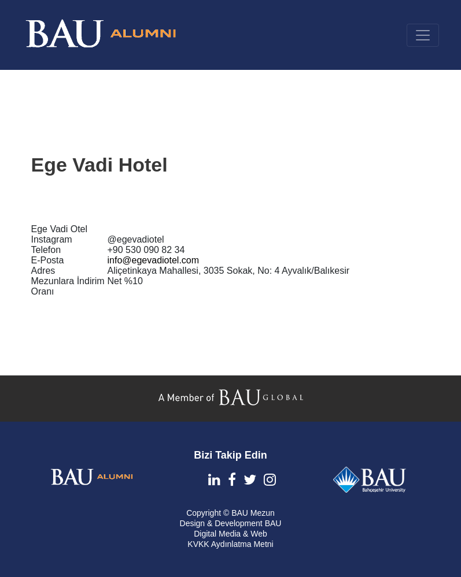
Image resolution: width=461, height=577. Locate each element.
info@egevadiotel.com (154, 260)
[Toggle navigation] (423, 35)
